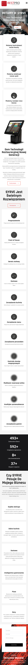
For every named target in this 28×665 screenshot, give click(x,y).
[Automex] (11, 3)
